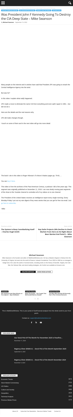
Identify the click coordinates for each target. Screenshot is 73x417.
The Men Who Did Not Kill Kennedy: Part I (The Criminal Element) (60, 294)
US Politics (4, 386)
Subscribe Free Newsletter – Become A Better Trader (36, 411)
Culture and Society (7, 390)
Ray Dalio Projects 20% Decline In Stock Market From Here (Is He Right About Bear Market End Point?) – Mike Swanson (55, 233)
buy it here (11, 181)
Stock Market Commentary (10, 383)
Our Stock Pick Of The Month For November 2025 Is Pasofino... (38, 338)
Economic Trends (7, 379)
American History (54, 291)
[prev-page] (35, 299)
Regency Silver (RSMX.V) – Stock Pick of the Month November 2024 (40, 360)
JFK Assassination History (13, 8)
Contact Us (57, 411)
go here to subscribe (8, 203)
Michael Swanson (8, 22)
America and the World (44, 10)
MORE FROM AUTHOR (44, 272)
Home (2, 8)
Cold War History (30, 291)
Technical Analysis (7, 396)
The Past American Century (10, 10)
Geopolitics (5, 291)
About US (15, 411)
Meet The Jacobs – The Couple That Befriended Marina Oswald (35, 294)
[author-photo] (36, 247)
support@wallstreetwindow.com (40, 318)
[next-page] (38, 299)
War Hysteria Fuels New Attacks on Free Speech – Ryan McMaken (11, 294)
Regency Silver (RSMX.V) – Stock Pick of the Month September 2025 (40, 349)
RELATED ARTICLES (28, 272)
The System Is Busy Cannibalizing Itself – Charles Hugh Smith (17, 230)
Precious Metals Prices (8, 400)
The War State (57, 10)
